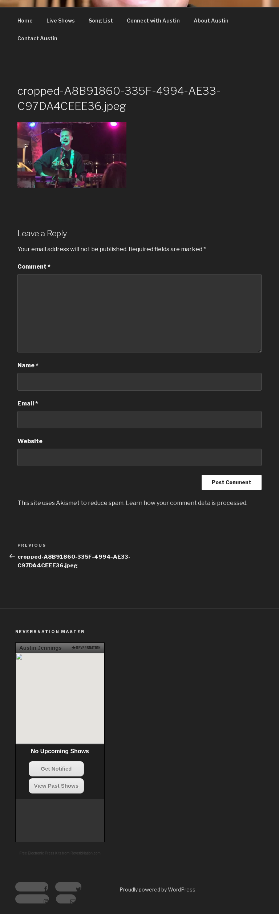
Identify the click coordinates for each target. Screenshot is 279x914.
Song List (101, 20)
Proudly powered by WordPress (157, 889)
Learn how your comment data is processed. (186, 502)
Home (25, 20)
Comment (33, 266)
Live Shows (60, 20)
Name (28, 365)
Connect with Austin (153, 20)
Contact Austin (37, 38)
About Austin (211, 20)
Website (30, 441)
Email (27, 403)
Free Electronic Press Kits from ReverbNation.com (59, 853)
